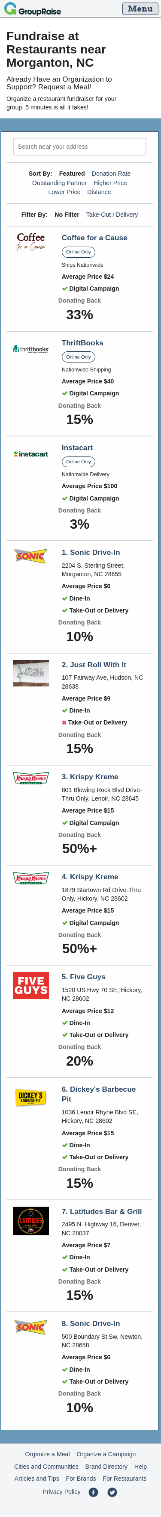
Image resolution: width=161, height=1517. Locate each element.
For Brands (81, 1478)
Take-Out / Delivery (112, 214)
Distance (99, 192)
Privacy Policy (61, 1491)
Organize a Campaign (106, 1454)
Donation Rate (111, 173)
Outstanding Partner (59, 183)
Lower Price (64, 192)
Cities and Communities (46, 1466)
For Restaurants (125, 1478)
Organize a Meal (47, 1454)
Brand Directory (106, 1466)
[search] (79, 147)
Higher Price (110, 183)
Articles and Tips (37, 1478)
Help (140, 1466)
